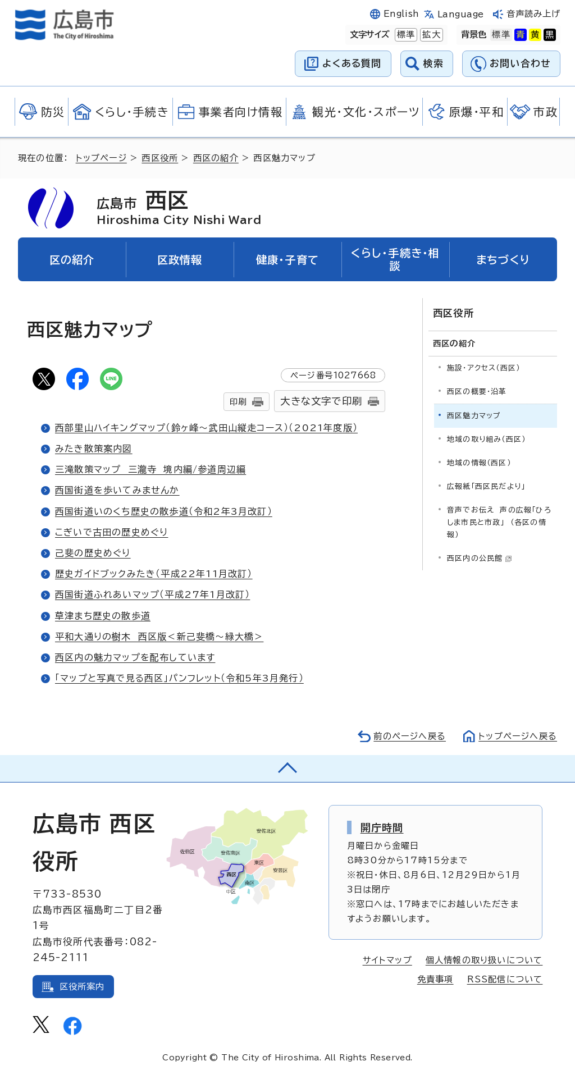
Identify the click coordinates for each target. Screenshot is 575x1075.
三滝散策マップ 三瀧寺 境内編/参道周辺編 (150, 469)
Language (460, 14)
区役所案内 (82, 986)
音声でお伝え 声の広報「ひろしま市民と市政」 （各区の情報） (499, 522)
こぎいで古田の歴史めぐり (111, 532)
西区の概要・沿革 (477, 391)
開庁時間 (382, 827)
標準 (405, 35)
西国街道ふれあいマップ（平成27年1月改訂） (152, 594)
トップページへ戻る (517, 736)
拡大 (430, 35)
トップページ (101, 158)
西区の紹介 (216, 158)
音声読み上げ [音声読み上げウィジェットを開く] (533, 14)
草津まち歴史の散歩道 (102, 615)
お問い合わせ (520, 63)
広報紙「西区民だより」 (486, 486)
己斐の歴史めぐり (93, 552)
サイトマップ (387, 960)
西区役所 (160, 158)
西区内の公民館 (479, 558)
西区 (179, 207)
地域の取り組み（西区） (486, 439)
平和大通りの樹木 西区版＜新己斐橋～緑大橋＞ (159, 636)
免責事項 (435, 979)
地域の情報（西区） (479, 462)
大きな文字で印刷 (321, 401)
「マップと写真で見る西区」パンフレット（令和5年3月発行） (179, 678)
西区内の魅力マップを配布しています (135, 657)
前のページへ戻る (409, 736)
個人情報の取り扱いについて (484, 960)
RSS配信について (505, 979)
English (401, 14)
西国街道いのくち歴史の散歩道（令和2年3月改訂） (163, 511)
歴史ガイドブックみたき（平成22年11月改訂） (154, 573)
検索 (433, 63)
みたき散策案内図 (94, 448)
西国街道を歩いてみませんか (117, 490)
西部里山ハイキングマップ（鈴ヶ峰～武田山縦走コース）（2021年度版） (206, 427)
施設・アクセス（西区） (483, 368)
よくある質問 (351, 63)
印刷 (238, 401)
